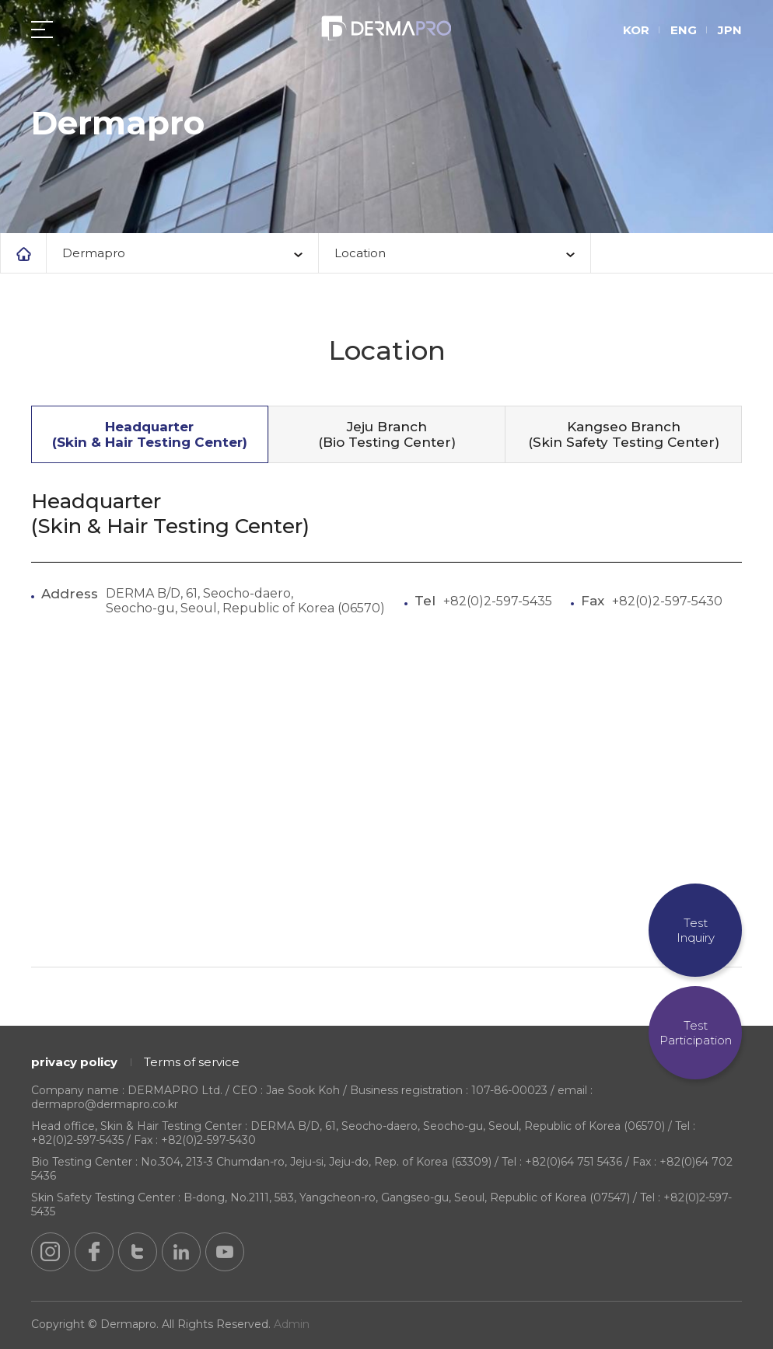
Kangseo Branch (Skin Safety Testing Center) (623, 434)
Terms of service (192, 1061)
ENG (683, 30)
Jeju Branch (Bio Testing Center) (387, 434)
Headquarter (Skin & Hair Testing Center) (149, 434)
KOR (636, 30)
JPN (730, 30)
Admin (292, 1324)
